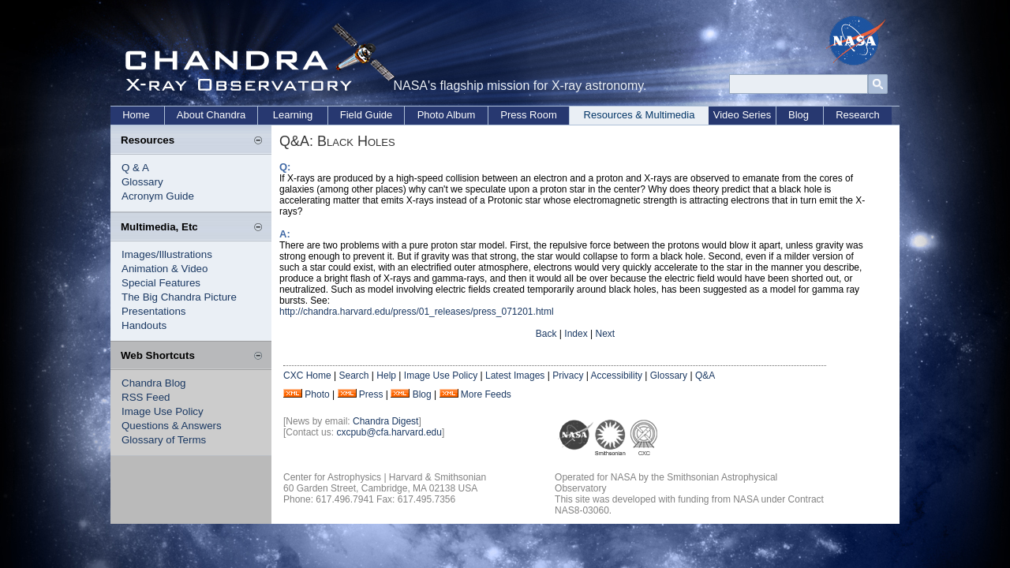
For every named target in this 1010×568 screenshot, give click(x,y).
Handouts (144, 325)
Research (858, 115)
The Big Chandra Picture (179, 297)
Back (546, 333)
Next (605, 333)
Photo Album (446, 115)
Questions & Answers (172, 426)
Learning (293, 115)
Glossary (142, 182)
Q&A (705, 375)
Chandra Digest (385, 421)
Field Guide (366, 115)
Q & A (135, 168)
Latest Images (514, 375)
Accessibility (616, 375)
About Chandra (211, 115)
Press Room (528, 115)
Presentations (154, 311)
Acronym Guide (158, 196)
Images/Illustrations (167, 254)
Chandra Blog (154, 383)
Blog (798, 115)
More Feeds (486, 394)
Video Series (742, 115)
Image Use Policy (163, 411)
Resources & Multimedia (639, 115)
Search (353, 375)
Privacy (567, 375)
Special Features (161, 283)
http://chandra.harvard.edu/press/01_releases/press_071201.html (416, 311)
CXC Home (307, 375)
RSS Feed (146, 397)
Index (575, 333)
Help (386, 375)
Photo (317, 394)
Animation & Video (165, 269)
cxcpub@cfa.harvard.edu (389, 432)
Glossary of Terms (164, 440)
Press (371, 394)
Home (136, 115)
